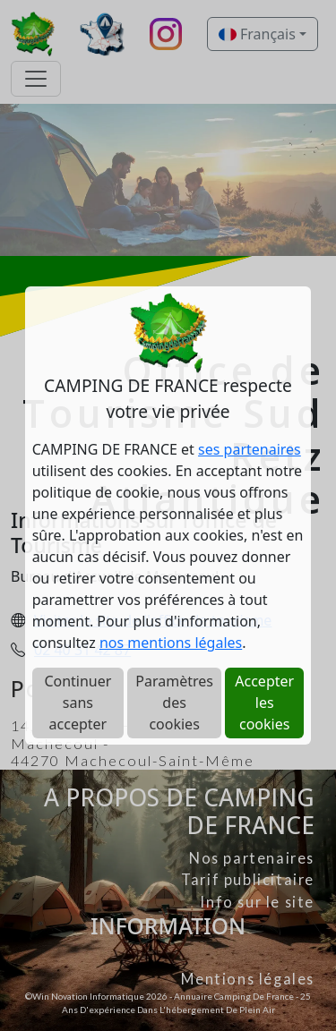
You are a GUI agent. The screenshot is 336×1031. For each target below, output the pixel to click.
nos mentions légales (170, 642)
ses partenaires (249, 449)
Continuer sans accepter (77, 702)
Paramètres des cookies (174, 702)
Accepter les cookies (264, 702)
